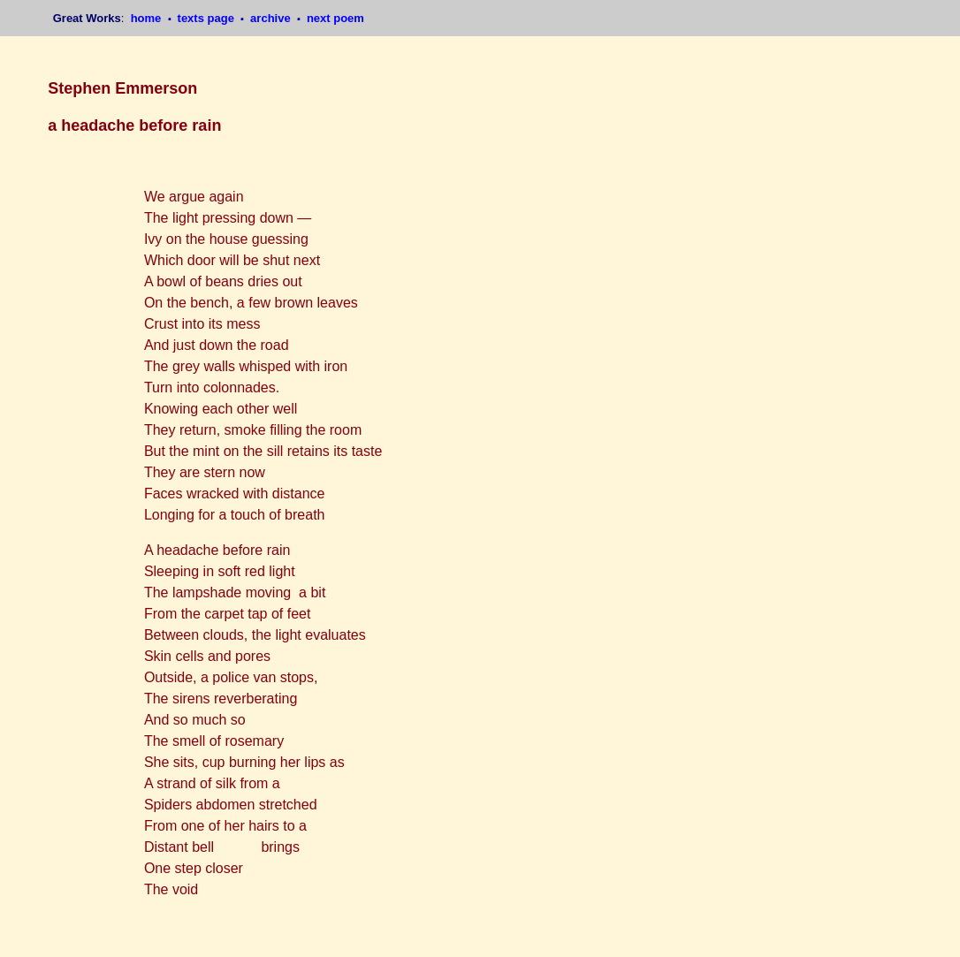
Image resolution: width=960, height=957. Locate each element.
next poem (335, 18)
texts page (208, 18)
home (147, 18)
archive (271, 18)
